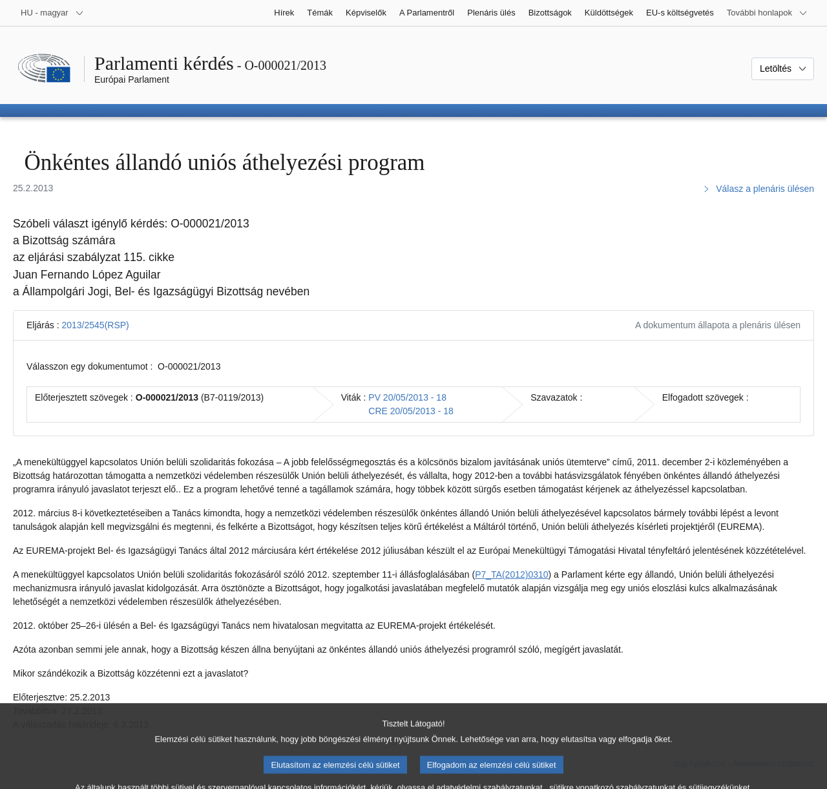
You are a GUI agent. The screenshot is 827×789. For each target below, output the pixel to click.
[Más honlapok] (767, 13)
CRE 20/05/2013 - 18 (411, 411)
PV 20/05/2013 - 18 (407, 397)
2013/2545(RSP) (95, 325)
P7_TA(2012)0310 (511, 574)
